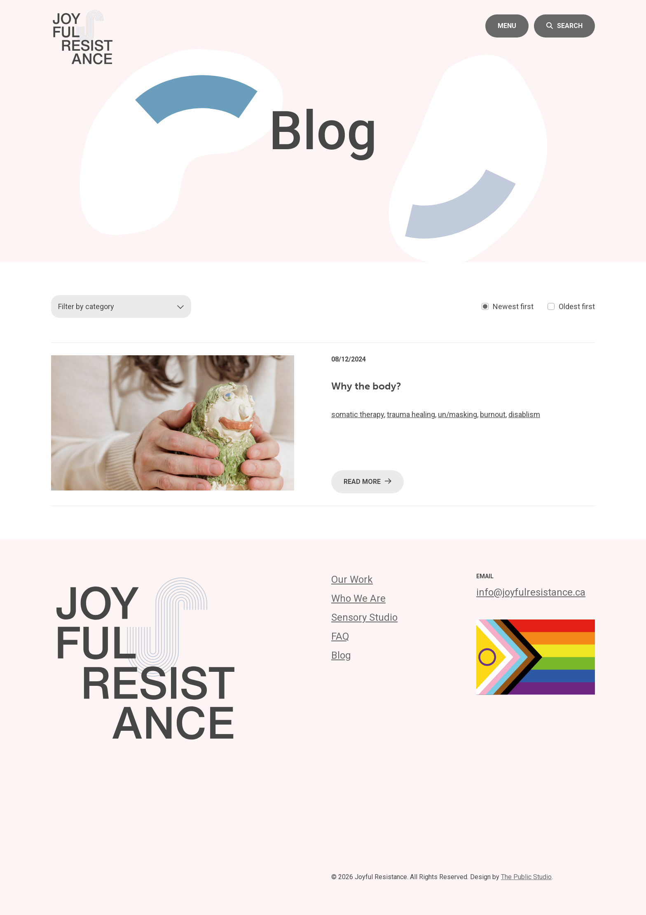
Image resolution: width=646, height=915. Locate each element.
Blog (341, 655)
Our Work (352, 579)
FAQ (340, 636)
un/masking (457, 414)
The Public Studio (526, 877)
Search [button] (564, 26)
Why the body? (366, 386)
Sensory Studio (364, 617)
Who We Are (358, 598)
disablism (524, 414)
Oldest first (571, 306)
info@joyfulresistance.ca (530, 592)
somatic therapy (357, 414)
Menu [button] (507, 26)
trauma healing (411, 414)
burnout (493, 414)
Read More (367, 481)
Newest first (508, 306)
